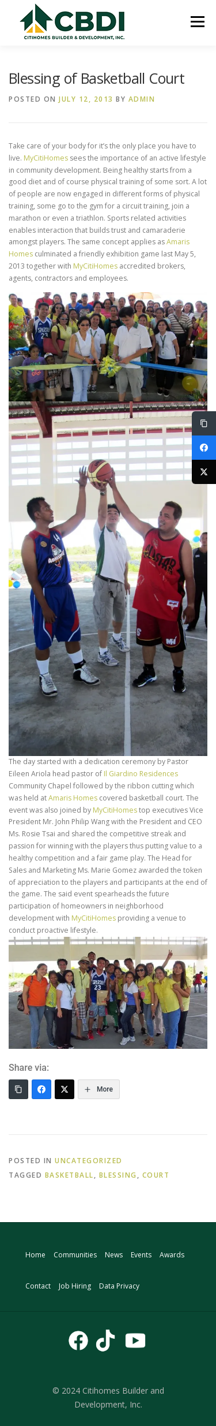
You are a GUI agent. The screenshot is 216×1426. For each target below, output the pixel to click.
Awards (172, 1255)
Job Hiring (75, 1286)
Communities (75, 1255)
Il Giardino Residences (140, 774)
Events (141, 1255)
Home (35, 1255)
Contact (38, 1286)
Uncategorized (89, 1161)
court (156, 1175)
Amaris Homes (72, 798)
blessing (118, 1175)
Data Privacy (119, 1286)
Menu (196, 22)
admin (142, 99)
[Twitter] (64, 1089)
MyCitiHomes (46, 158)
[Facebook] (41, 1089)
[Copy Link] (18, 1089)
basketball (69, 1175)
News (114, 1255)
